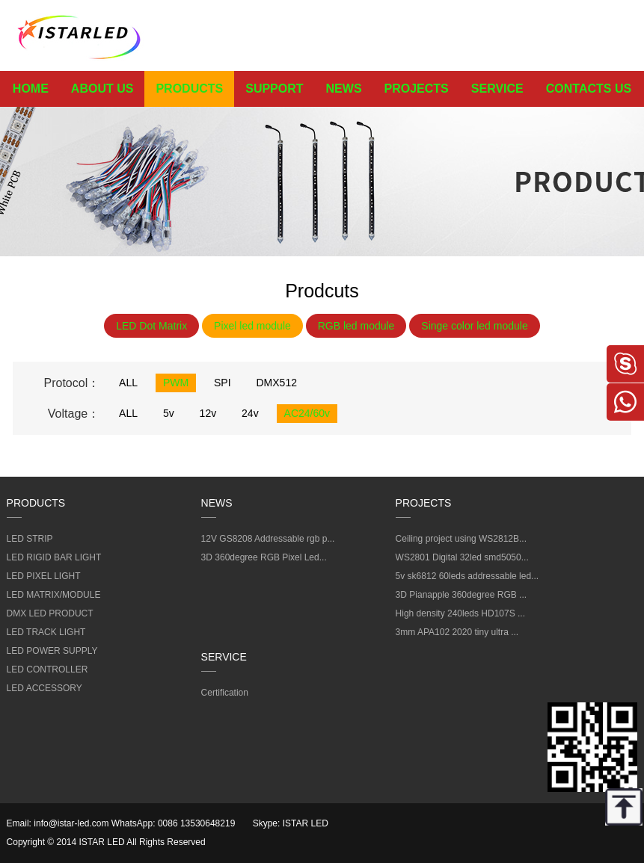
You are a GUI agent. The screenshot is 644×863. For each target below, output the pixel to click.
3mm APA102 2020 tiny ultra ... (457, 632)
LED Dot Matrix (151, 326)
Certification (224, 692)
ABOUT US (102, 88)
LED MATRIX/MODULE (54, 595)
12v (208, 413)
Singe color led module (474, 326)
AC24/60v (307, 413)
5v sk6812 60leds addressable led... (467, 576)
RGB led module (356, 326)
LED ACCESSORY (44, 688)
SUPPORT (274, 88)
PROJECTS (416, 88)
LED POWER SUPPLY (52, 651)
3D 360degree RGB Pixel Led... (264, 557)
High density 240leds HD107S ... (460, 613)
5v (168, 413)
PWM (175, 383)
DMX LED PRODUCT (50, 613)
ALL (128, 383)
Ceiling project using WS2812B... (461, 538)
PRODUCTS (189, 88)
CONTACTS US (588, 88)
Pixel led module (252, 326)
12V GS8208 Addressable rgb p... (268, 538)
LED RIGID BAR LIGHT (54, 557)
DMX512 (277, 383)
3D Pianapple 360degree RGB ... (461, 595)
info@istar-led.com (71, 823)
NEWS (344, 88)
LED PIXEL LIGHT (44, 576)
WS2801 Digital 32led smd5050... (462, 557)
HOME (31, 88)
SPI (222, 383)
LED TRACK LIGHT (46, 632)
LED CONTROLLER (47, 669)
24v (250, 413)
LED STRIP (30, 538)
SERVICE (497, 88)
